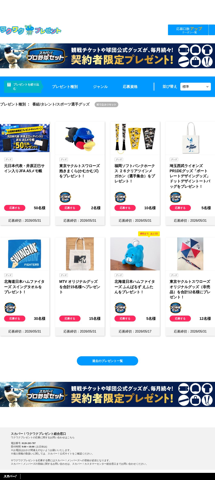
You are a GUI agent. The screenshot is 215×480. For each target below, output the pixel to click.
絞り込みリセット (106, 104)
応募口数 (189, 30)
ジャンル (100, 87)
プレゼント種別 (65, 87)
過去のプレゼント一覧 (107, 361)
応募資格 (130, 87)
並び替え (169, 86)
